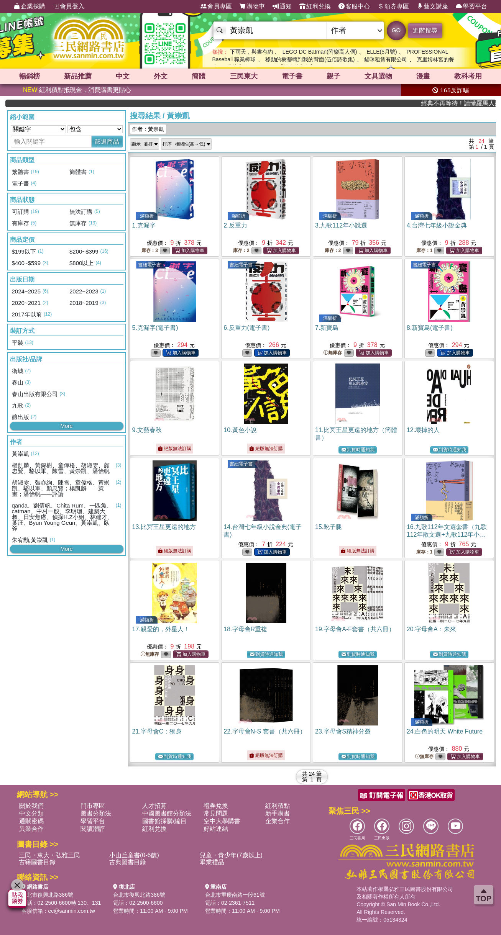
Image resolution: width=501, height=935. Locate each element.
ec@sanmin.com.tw (71, 911)
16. (447, 534)
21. (157, 731)
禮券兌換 (216, 805)
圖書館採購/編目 (164, 821)
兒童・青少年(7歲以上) (231, 855)
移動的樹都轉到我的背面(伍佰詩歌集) (310, 59)
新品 (78, 76)
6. (246, 327)
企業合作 (277, 821)
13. (164, 527)
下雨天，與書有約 (251, 52)
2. (235, 225)
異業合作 (31, 828)
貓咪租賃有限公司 (385, 59)
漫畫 (423, 76)
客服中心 (354, 6)
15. (328, 527)
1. (144, 225)
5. (155, 327)
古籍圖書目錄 (37, 862)
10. (239, 430)
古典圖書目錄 (127, 862)
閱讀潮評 (92, 828)
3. (341, 225)
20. (431, 629)
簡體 (198, 76)
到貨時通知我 (358, 450)
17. (161, 629)
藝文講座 (432, 6)
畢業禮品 (212, 862)
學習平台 (471, 6)
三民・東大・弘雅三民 (49, 855)
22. (264, 731)
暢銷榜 (29, 76)
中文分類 (31, 813)
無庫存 (333, 353)
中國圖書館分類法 (166, 813)
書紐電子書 (149, 264)
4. (437, 225)
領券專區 (393, 6)
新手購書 (277, 813)
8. (430, 327)
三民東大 (244, 76)
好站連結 (216, 828)
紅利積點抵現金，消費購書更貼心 (77, 90)
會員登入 (68, 6)
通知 (282, 6)
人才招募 (154, 805)
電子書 (292, 76)
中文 (123, 76)
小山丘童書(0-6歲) (134, 855)
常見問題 (216, 813)
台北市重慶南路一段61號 (235, 895)
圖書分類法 (95, 813)
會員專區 (216, 6)
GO (396, 30)
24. (445, 731)
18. (245, 629)
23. (343, 731)
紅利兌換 (315, 6)
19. (355, 629)
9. (147, 430)
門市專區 (92, 805)
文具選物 (378, 76)
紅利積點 (277, 805)
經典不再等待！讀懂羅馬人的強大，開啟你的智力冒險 (468, 103)
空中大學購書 (222, 821)
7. (326, 327)
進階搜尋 (425, 30)
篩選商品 (107, 141)
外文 (161, 76)
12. (423, 430)
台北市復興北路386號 (47, 895)
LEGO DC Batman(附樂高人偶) (320, 52)
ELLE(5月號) (381, 52)
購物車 (252, 6)
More (67, 426)
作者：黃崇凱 (148, 129)
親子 (333, 76)
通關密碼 (31, 821)
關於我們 (31, 805)
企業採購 (29, 6)
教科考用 (468, 76)
